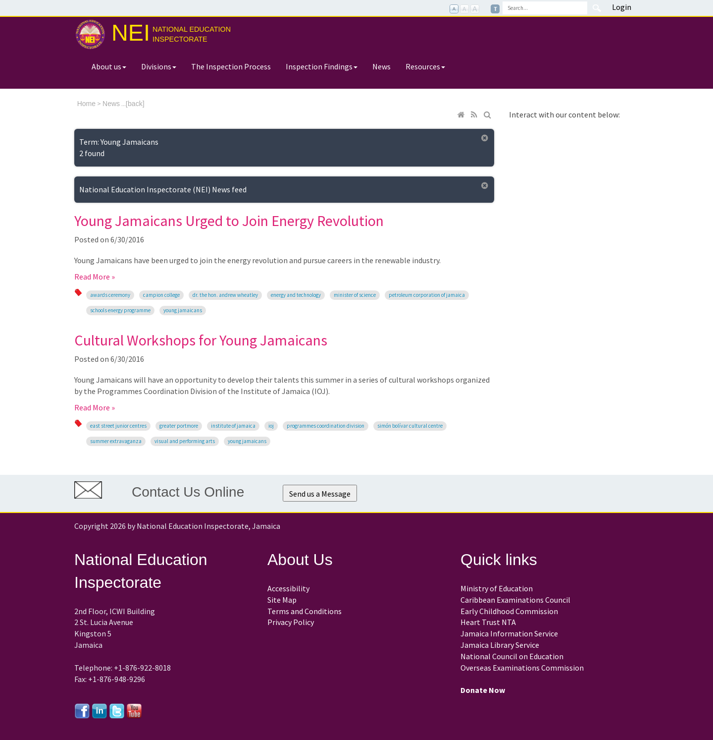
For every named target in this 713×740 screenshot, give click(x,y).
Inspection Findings (321, 66)
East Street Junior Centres (118, 425)
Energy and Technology (296, 294)
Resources (425, 66)
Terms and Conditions (304, 611)
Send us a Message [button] (320, 494)
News (381, 66)
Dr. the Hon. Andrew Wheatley (225, 294)
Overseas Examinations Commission (522, 668)
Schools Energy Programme (120, 310)
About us (109, 66)
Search (597, 8)
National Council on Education (511, 656)
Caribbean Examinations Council (515, 600)
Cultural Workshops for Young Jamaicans (200, 340)
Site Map (282, 600)
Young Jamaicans (182, 310)
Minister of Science (355, 294)
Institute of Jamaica (233, 425)
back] (136, 104)
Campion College (161, 294)
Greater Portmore (178, 425)
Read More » (94, 277)
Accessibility (288, 588)
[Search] (545, 8)
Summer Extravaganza (116, 441)
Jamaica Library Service (499, 645)
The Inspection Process (231, 66)
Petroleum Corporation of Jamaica (427, 294)
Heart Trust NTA (488, 622)
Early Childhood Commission (509, 611)
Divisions (158, 66)
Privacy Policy (290, 622)
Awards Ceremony (110, 294)
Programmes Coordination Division (325, 425)
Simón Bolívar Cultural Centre (410, 425)
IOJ (271, 425)
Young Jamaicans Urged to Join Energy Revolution (229, 220)
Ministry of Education (496, 588)
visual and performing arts (184, 441)
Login (621, 7)
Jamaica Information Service (509, 633)
